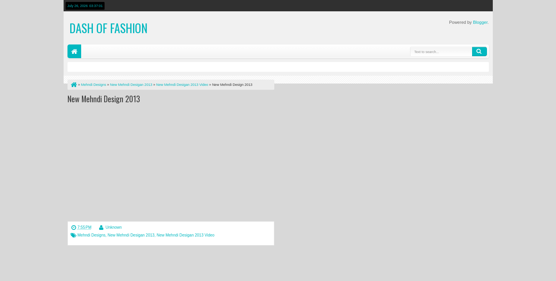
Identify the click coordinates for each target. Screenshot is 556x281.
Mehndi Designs (92, 235)
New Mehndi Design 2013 (104, 99)
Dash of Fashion (108, 28)
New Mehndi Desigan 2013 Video (185, 235)
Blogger (480, 22)
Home (74, 51)
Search (479, 51)
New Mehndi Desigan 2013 (131, 235)
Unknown (113, 227)
